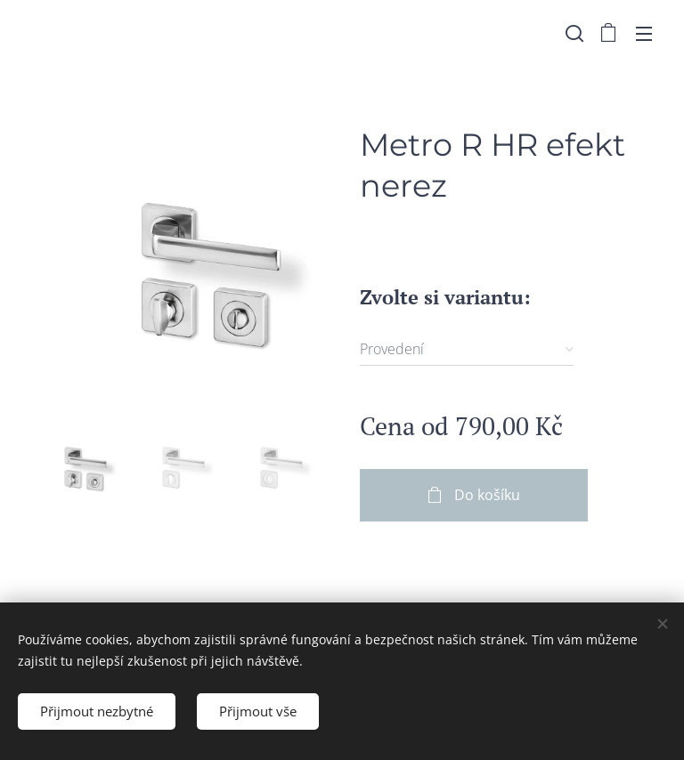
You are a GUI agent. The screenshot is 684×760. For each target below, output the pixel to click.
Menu (644, 34)
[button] (572, 33)
